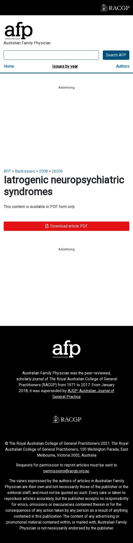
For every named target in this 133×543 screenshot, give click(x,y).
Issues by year (65, 66)
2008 (43, 171)
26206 (57, 171)
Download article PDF (66, 226)
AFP (7, 171)
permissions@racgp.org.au (66, 471)
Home (9, 66)
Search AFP (116, 55)
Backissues (25, 171)
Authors (122, 66)
